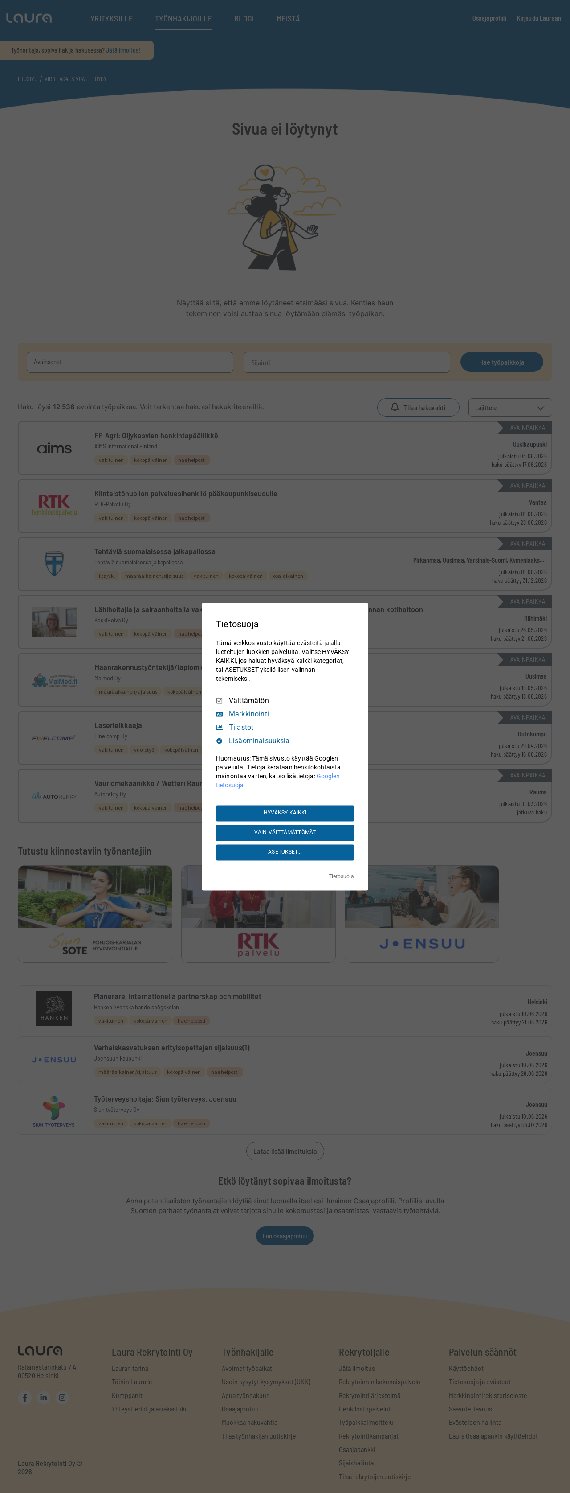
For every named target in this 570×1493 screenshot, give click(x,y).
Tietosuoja (341, 876)
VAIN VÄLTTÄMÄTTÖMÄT (285, 833)
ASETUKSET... (284, 852)
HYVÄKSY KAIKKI (285, 813)
